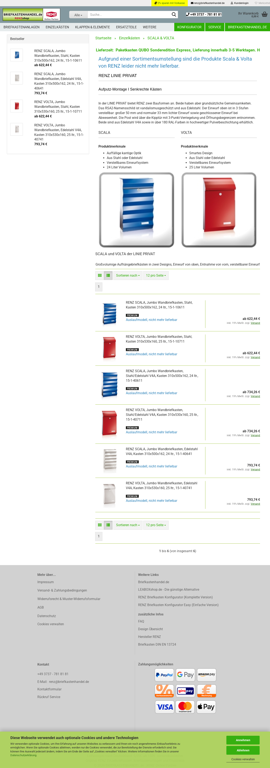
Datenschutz (46, 616)
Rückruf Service (48, 697)
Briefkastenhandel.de (247, 27)
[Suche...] (78, 14)
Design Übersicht (150, 629)
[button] (99, 275)
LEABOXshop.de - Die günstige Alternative (168, 590)
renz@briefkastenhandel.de (208, 3)
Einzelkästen (57, 27)
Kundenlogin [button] (240, 3)
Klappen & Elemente (92, 27)
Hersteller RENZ (149, 637)
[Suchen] (174, 15)
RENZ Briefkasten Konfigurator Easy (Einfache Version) (178, 605)
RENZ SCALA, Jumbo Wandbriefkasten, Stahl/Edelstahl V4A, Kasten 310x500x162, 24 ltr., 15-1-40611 (162, 376)
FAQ (141, 621)
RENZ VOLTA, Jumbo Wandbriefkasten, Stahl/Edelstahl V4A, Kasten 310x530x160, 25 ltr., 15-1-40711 (162, 414)
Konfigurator (189, 27)
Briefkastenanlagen (21, 27)
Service (214, 27)
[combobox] (127, 275)
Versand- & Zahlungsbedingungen (62, 590)
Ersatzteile (126, 27)
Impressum (45, 582)
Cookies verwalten (243, 759)
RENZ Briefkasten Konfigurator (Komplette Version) (175, 597)
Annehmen (243, 740)
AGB (40, 607)
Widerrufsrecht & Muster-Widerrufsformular (68, 599)
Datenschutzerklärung (23, 755)
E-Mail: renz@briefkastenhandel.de (63, 682)
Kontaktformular (49, 689)
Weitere (149, 27)
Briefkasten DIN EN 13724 (157, 644)
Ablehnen (243, 750)
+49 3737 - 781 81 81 (204, 14)
